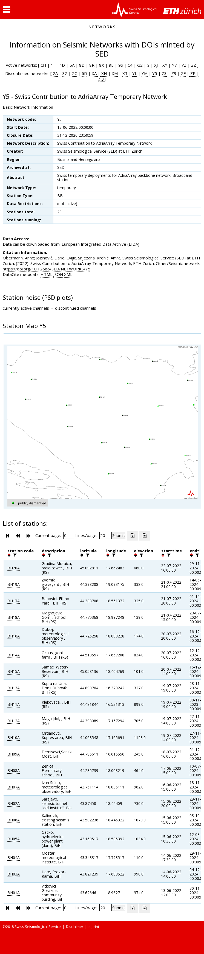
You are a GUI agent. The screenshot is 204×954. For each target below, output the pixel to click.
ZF (183, 73)
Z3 (164, 73)
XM (115, 73)
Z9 (173, 73)
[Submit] (118, 535)
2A (55, 73)
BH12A (13, 720)
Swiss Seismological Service (38, 926)
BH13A (13, 687)
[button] (6, 10)
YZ (185, 65)
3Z (64, 73)
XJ (156, 65)
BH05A (13, 838)
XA (95, 73)
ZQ (101, 79)
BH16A (13, 636)
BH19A (13, 584)
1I (53, 65)
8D (82, 65)
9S (120, 65)
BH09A (13, 754)
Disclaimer (74, 926)
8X (101, 65)
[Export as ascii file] (144, 536)
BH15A (13, 671)
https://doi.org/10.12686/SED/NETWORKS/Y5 (46, 269)
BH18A (13, 617)
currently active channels (26, 308)
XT (125, 73)
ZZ (193, 65)
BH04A (13, 857)
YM (145, 73)
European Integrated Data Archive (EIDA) (100, 244)
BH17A (13, 600)
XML (68, 274)
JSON (58, 274)
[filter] (14, 555)
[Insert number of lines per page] (104, 535)
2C (74, 73)
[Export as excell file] (132, 536)
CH (44, 65)
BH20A (13, 567)
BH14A (13, 655)
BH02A (13, 803)
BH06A (13, 819)
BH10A (13, 737)
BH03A (13, 874)
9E (111, 65)
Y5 (154, 73)
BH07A (13, 787)
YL (134, 73)
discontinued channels (75, 308)
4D (62, 65)
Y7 (174, 65)
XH (103, 73)
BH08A (13, 770)
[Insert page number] (68, 535)
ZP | (194, 73)
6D (84, 73)
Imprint (93, 926)
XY (164, 65)
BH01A (13, 892)
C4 (130, 65)
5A (72, 65)
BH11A (13, 704)
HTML (46, 274)
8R (91, 65)
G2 (140, 65)
